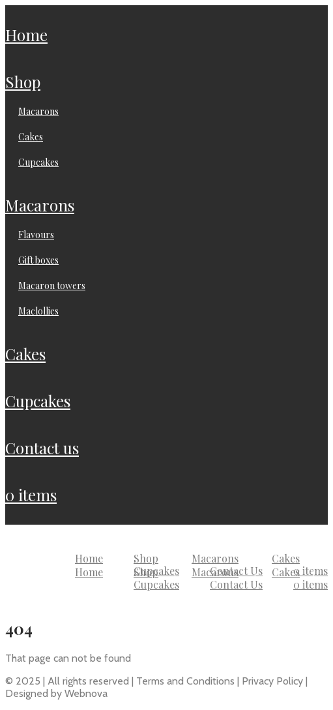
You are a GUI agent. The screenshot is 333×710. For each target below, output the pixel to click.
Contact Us (42, 447)
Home (26, 34)
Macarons (38, 111)
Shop (22, 81)
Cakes (30, 137)
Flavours (36, 234)
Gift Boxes (38, 260)
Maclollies (38, 311)
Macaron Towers (51, 285)
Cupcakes (38, 162)
